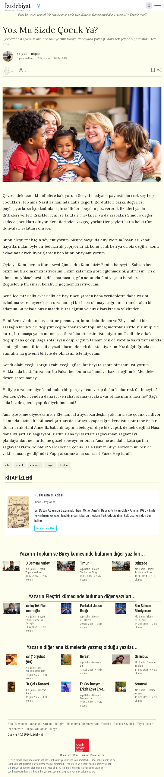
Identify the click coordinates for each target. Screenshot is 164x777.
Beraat (84, 656)
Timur (84, 563)
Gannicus (141, 656)
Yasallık (106, 724)
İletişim (59, 724)
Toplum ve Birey (25, 58)
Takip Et (35, 54)
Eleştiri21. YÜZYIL (90, 618)
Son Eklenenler (17, 724)
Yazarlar (35, 724)
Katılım (47, 724)
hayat (50, 465)
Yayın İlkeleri (145, 724)
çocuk (19, 465)
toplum (64, 465)
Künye (53, 729)
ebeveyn (35, 465)
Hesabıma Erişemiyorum (83, 724)
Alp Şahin (21, 54)
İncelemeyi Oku (45, 528)
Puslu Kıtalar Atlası (48, 495)
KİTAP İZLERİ (18, 478)
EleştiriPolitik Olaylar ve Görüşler (35, 620)
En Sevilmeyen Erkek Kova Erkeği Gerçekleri (93, 689)
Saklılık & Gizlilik (124, 724)
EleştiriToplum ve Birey (35, 570)
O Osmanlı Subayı (37, 563)
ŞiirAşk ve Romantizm (35, 669)
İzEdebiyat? (15, 729)
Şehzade (141, 563)
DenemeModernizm (90, 697)
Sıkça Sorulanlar (36, 729)
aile (7, 465)
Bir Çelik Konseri (37, 684)
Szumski (141, 684)
